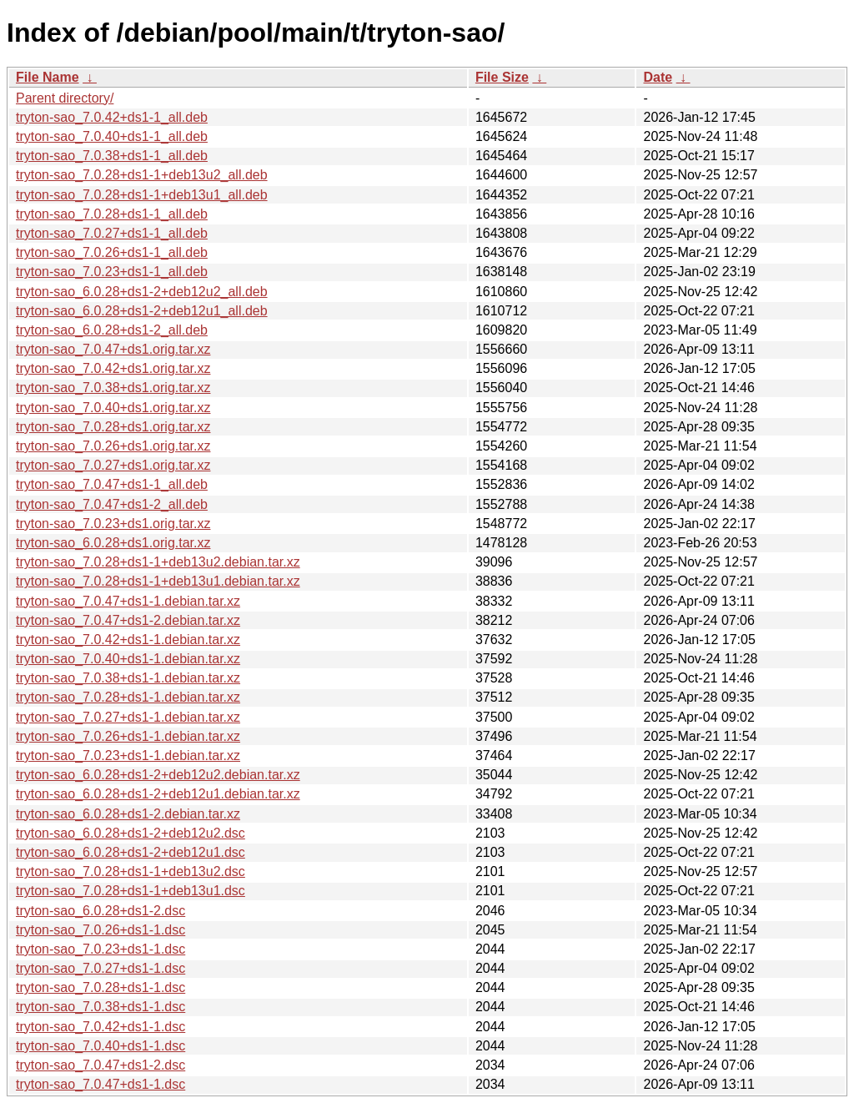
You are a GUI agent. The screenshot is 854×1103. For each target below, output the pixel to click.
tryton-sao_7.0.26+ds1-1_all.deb (112, 252)
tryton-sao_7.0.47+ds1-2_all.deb (112, 504)
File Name (47, 77)
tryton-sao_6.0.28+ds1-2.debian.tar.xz (128, 814)
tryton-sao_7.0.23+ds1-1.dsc (100, 949)
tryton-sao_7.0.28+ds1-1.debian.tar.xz (128, 697)
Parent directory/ (64, 98)
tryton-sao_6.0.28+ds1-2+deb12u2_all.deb (142, 292)
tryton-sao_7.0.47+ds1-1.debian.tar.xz (128, 601)
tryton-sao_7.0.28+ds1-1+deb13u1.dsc (130, 891)
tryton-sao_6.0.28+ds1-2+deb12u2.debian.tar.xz (158, 775)
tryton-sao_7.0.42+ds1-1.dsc (100, 1027)
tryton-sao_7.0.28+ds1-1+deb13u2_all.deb (142, 175)
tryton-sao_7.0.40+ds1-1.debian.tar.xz (128, 659)
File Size (502, 77)
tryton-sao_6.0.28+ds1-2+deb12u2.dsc (130, 833)
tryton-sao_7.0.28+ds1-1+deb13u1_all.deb (142, 195)
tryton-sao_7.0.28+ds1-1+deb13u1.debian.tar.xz (158, 581)
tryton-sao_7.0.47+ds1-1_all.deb (112, 484)
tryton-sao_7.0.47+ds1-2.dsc (100, 1065)
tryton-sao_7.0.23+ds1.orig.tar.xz (113, 523)
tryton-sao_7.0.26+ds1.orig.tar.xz (113, 446)
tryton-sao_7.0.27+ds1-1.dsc (100, 968)
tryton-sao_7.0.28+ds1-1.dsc (100, 987)
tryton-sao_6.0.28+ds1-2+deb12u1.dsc (130, 852)
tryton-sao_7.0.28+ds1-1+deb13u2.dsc (130, 871)
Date (657, 77)
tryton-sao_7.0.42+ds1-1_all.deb (112, 117)
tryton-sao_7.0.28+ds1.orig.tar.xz (113, 427)
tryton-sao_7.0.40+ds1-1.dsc (100, 1046)
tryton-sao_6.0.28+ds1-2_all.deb (112, 330)
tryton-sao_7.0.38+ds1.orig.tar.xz (113, 387)
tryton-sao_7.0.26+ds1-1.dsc (100, 930)
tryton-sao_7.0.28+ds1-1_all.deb (112, 214)
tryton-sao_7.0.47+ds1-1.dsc (100, 1084)
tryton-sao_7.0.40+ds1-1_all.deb (112, 136)
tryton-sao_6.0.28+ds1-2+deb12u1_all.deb (142, 311)
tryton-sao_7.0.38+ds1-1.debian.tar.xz (128, 678)
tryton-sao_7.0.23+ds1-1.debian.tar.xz (128, 755)
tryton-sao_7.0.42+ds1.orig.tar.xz (113, 368)
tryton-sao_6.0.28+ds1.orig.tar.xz (113, 543)
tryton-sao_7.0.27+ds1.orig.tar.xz (113, 465)
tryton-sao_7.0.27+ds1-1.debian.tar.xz (128, 717)
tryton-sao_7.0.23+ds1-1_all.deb (112, 271)
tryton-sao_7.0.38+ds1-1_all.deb (112, 156)
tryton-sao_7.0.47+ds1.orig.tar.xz (113, 349)
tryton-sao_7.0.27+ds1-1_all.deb (112, 233)
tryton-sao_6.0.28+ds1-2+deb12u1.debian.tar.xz (158, 794)
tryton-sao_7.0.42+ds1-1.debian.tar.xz (128, 639)
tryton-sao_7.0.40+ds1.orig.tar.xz (113, 407)
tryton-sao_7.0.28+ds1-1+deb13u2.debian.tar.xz (158, 562)
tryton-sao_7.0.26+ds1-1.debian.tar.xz (128, 736)
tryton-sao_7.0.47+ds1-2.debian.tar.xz (128, 620)
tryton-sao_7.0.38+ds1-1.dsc (100, 1007)
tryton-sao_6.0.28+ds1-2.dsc (100, 911)
